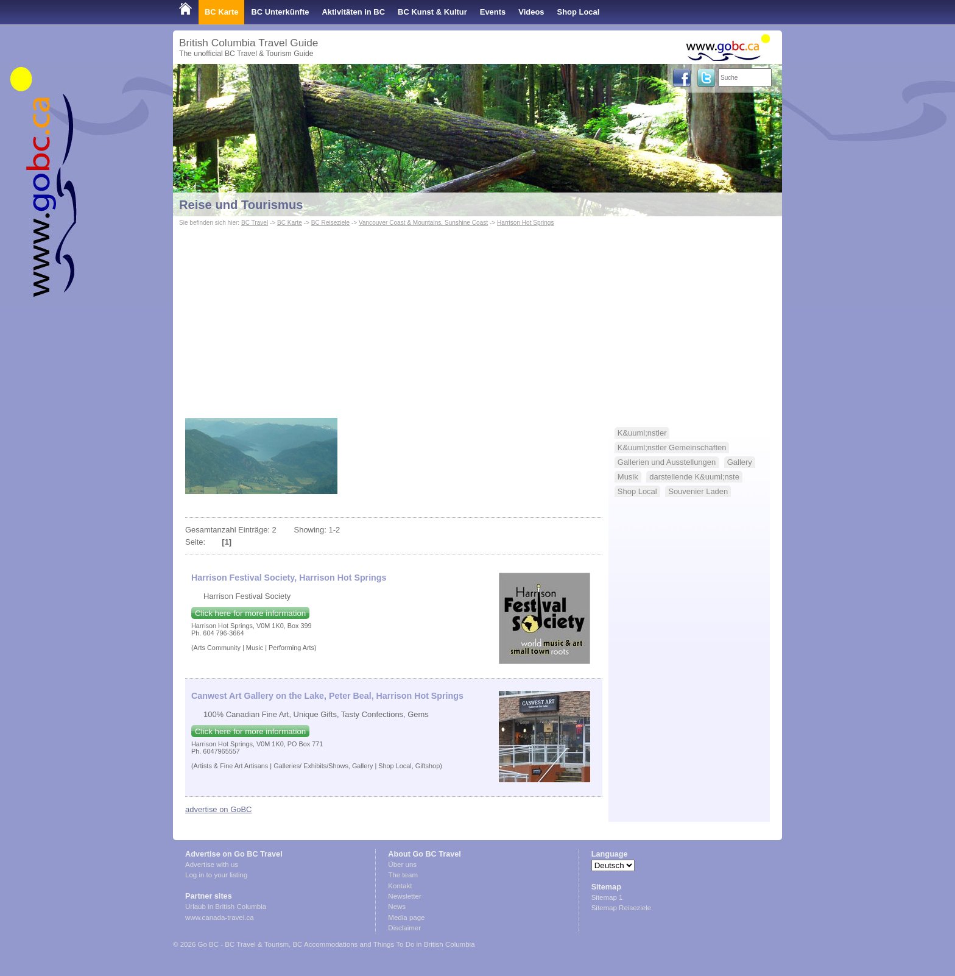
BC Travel (254, 222)
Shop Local (578, 11)
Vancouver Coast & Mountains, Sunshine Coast (423, 222)
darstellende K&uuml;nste (694, 476)
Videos (531, 11)
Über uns (402, 864)
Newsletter (404, 896)
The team (403, 875)
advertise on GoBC (218, 809)
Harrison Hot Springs (525, 222)
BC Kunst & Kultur (432, 11)
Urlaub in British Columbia (225, 906)
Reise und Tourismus (241, 204)
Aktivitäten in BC (353, 11)
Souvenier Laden (698, 491)
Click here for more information (250, 613)
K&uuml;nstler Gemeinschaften (672, 447)
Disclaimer (404, 928)
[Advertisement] (477, 320)
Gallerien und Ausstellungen (667, 462)
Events (493, 11)
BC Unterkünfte (280, 11)
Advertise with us (211, 864)
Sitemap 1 (607, 897)
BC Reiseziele (330, 222)
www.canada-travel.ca (219, 917)
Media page (406, 917)
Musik (628, 476)
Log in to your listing (216, 875)
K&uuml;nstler (642, 432)
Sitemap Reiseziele (621, 907)
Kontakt (400, 885)
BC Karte (221, 11)
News (397, 906)
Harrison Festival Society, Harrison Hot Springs (288, 577)
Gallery (739, 462)
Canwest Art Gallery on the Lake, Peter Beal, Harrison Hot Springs (327, 696)
